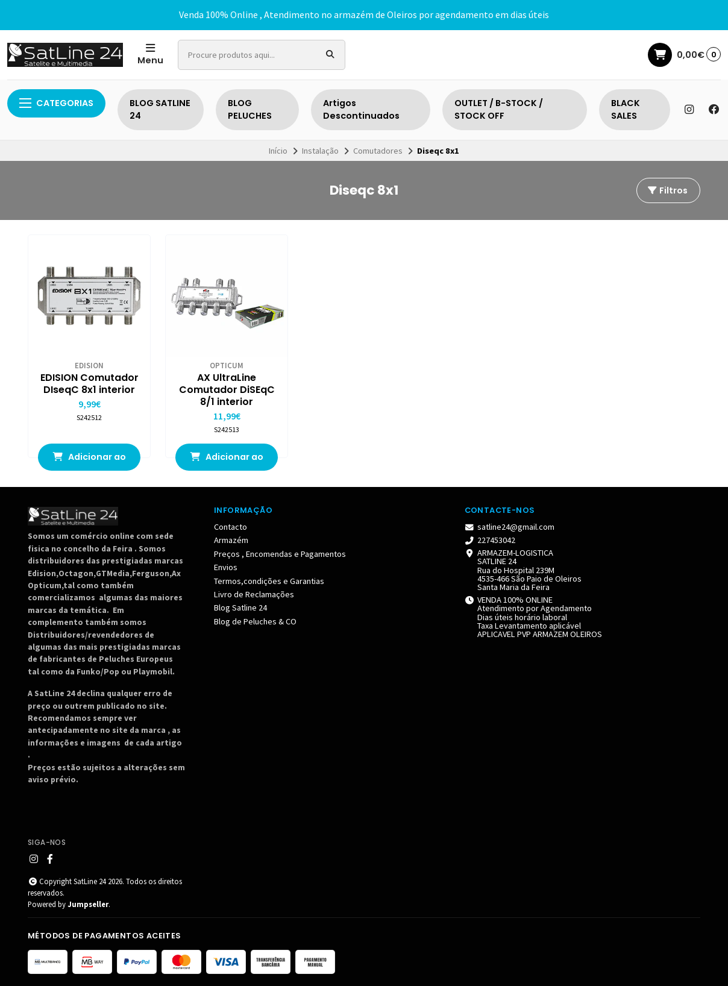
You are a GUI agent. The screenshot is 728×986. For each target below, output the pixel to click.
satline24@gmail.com (510, 527)
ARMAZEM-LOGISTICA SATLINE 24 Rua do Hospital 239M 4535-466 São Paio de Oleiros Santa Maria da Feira (523, 570)
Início (278, 150)
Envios (225, 567)
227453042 (490, 540)
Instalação (320, 150)
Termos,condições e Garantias (269, 581)
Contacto (230, 527)
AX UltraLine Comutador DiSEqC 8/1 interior (227, 390)
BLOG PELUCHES (250, 109)
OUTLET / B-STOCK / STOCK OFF (498, 109)
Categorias (56, 103)
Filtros (667, 190)
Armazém (231, 540)
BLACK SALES (625, 109)
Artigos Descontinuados (361, 109)
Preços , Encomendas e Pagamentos (280, 554)
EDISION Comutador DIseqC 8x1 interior (89, 384)
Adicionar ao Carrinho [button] (89, 461)
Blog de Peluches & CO (255, 621)
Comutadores (378, 150)
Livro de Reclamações (254, 594)
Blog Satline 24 (240, 607)
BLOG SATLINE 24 (160, 109)
